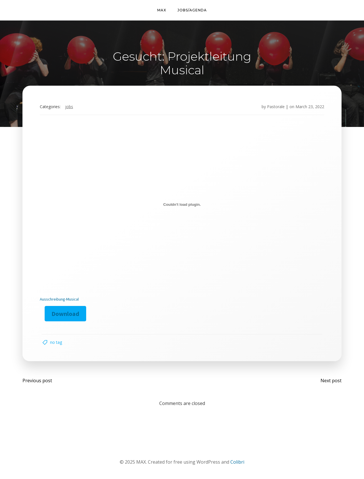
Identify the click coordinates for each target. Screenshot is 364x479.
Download (65, 314)
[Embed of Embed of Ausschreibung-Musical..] (182, 204)
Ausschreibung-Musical (59, 299)
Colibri (237, 462)
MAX (161, 10)
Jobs (69, 106)
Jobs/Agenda (192, 10)
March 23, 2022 (309, 106)
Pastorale (276, 106)
